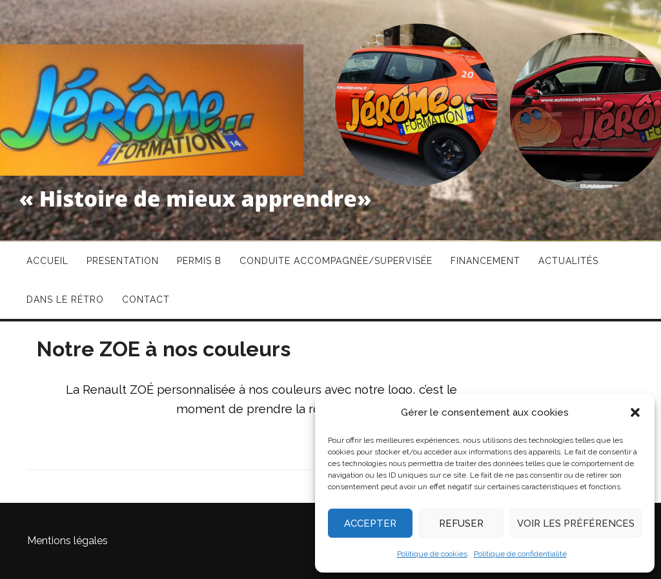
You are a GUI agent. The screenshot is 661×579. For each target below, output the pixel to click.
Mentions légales (67, 540)
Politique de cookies (432, 553)
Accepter (370, 523)
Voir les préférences (576, 523)
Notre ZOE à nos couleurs (163, 349)
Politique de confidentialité (520, 553)
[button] (635, 412)
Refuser (461, 523)
